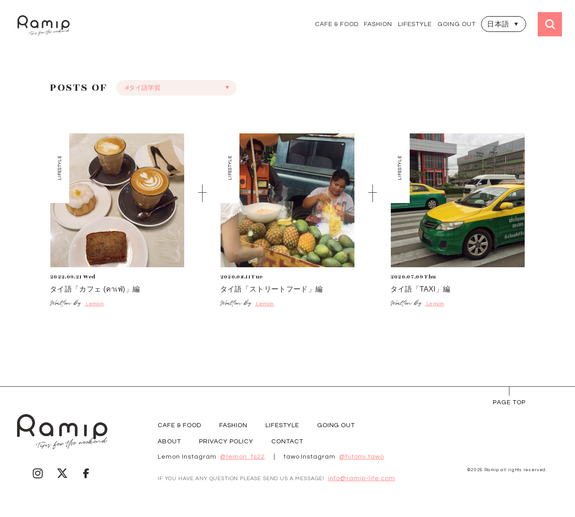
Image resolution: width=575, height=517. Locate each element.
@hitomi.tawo (361, 457)
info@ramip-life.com (361, 478)
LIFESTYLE (415, 24)
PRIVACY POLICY (226, 441)
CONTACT (287, 441)
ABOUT (169, 441)
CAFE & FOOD (336, 24)
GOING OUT (457, 24)
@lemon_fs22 (242, 457)
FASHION (378, 24)
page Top (509, 402)
